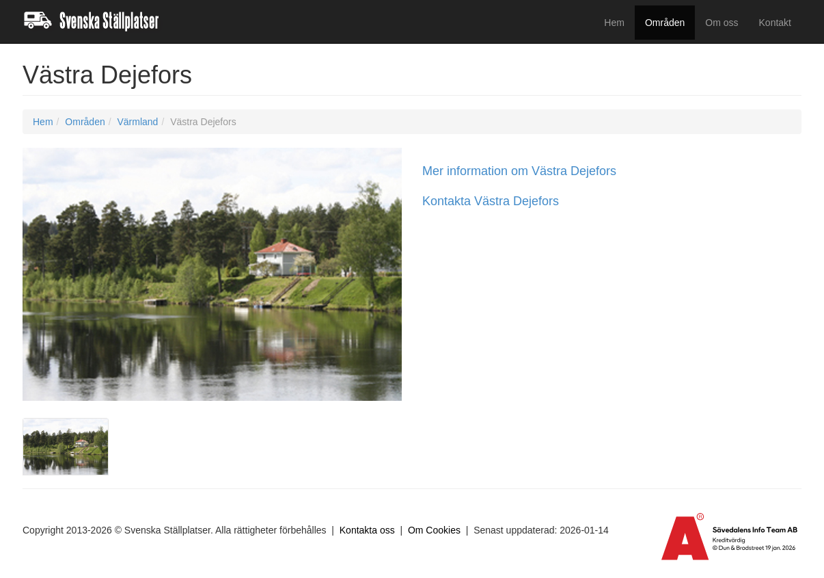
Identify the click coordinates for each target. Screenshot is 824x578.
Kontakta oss (367, 530)
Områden (665, 22)
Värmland (137, 121)
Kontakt (775, 22)
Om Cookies (434, 530)
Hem (614, 22)
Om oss (721, 22)
